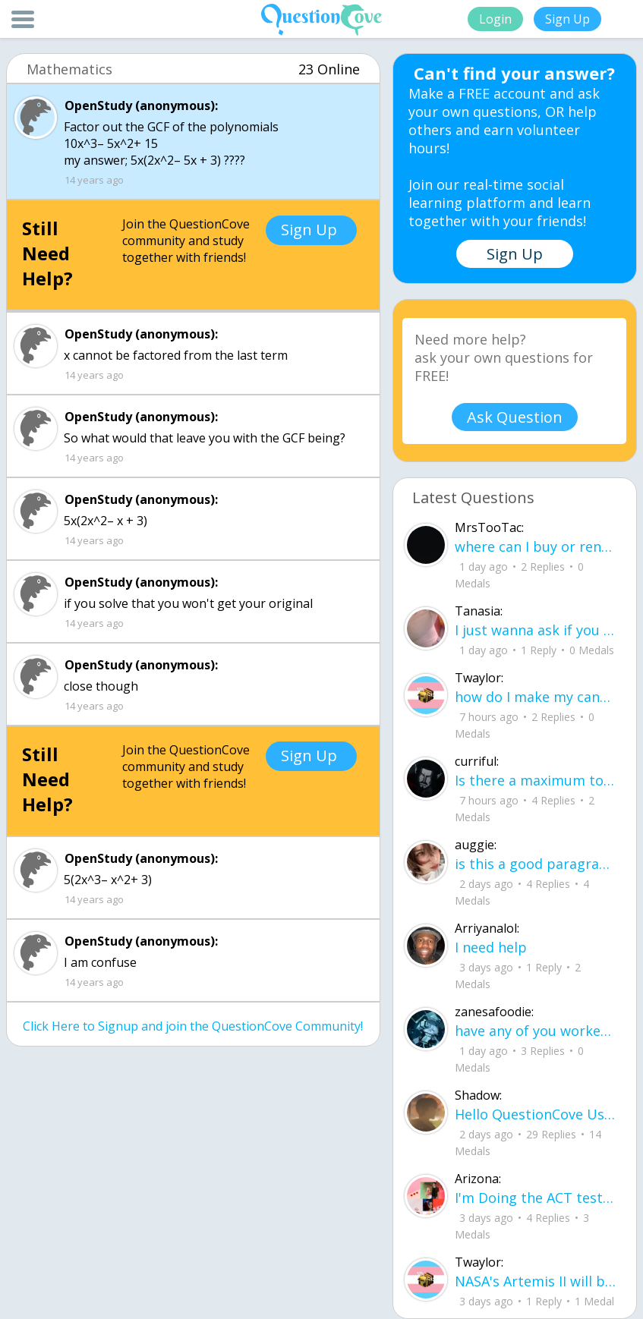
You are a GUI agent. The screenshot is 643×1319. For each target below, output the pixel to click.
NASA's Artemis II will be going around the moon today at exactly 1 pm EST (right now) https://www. (536, 1281)
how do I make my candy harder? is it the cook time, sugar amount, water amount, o (536, 697)
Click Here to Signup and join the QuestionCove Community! (193, 1026)
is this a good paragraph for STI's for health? (536, 864)
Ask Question (515, 417)
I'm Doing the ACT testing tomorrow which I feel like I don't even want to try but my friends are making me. (536, 1197)
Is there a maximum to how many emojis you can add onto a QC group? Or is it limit (536, 780)
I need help (491, 947)
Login (495, 19)
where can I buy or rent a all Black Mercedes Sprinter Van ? (536, 546)
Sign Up (567, 19)
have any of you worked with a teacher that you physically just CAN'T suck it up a (536, 1031)
